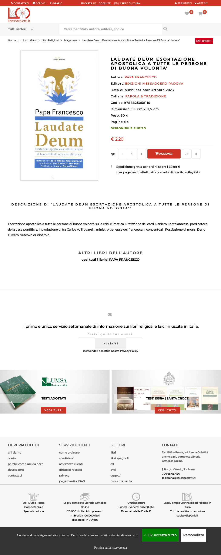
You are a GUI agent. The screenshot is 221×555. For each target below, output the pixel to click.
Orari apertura (136, 502)
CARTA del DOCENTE (96, 3)
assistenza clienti (71, 464)
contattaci (15, 475)
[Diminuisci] (122, 154)
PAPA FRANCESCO (124, 260)
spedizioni (66, 458)
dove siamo (16, 469)
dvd (113, 469)
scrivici (41, 3)
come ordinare (69, 452)
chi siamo (14, 452)
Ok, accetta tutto (160, 535)
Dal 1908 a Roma (33, 502)
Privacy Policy (129, 350)
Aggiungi (164, 153)
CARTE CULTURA (127, 3)
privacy (64, 475)
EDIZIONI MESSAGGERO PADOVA (154, 84)
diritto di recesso (70, 469)
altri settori (204, 40)
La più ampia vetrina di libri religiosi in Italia (187, 505)
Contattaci (21, 3)
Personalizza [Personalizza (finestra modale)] (193, 535)
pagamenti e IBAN (72, 481)
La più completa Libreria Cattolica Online (84, 505)
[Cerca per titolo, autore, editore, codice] (187, 28)
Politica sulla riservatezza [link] (110, 547)
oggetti (115, 475)
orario (57, 3)
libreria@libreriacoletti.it (180, 477)
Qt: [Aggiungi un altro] (113, 154)
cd (112, 464)
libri (113, 452)
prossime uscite (121, 481)
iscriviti (110, 343)
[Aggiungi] (141, 154)
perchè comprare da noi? (25, 464)
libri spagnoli (119, 458)
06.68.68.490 (172, 473)
